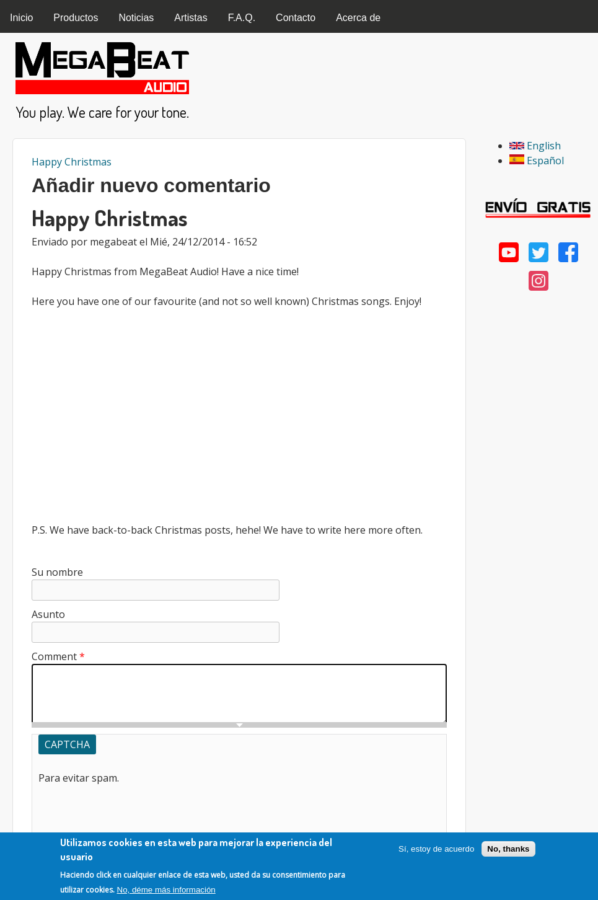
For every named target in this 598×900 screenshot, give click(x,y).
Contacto (295, 17)
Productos (75, 17)
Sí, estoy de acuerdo (436, 849)
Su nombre (57, 572)
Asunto (48, 614)
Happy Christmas (72, 162)
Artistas (190, 17)
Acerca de (358, 17)
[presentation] (132, 809)
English (535, 145)
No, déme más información (166, 889)
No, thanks (508, 849)
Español (536, 160)
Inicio (21, 17)
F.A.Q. (241, 17)
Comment (58, 656)
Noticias (136, 17)
